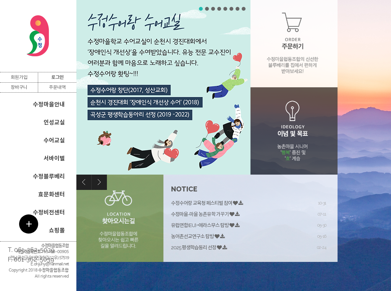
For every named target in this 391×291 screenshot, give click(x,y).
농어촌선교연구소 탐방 (192, 236)
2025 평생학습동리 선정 (193, 247)
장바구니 (19, 87)
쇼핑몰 (57, 230)
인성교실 (54, 122)
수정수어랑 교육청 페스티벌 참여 (201, 203)
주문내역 (57, 87)
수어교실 (54, 140)
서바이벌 (54, 158)
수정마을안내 (49, 104)
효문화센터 (51, 194)
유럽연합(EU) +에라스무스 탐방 (200, 225)
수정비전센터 (49, 212)
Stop (247, 6)
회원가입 (19, 77)
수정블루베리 (49, 176)
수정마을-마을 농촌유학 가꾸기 (200, 214)
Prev (84, 182)
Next (99, 182)
